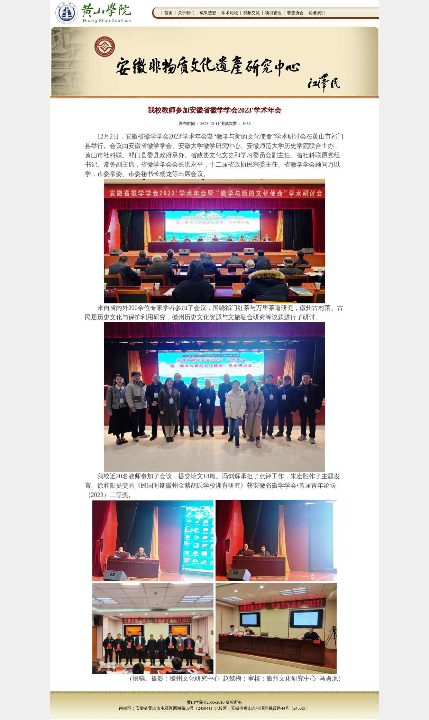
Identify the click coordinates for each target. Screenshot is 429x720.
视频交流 (251, 12)
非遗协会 (295, 12)
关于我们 (186, 12)
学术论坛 (229, 12)
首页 (168, 12)
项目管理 (273, 12)
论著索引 (317, 12)
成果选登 (208, 12)
